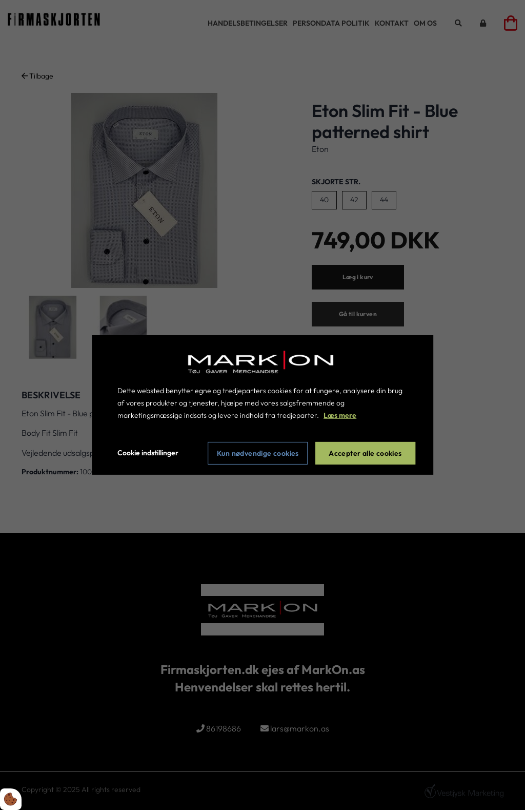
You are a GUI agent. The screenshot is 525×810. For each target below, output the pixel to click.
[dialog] (262, 405)
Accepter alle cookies (365, 453)
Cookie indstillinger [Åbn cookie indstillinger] (147, 452)
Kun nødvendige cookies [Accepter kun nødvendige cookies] (258, 453)
